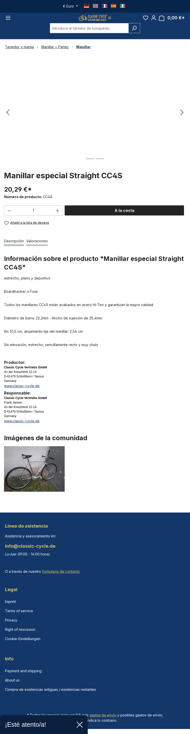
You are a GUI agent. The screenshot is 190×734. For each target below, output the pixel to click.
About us (12, 680)
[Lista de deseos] (146, 20)
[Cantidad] (33, 216)
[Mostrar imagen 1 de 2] (90, 169)
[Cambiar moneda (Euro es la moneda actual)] (70, 6)
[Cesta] (172, 20)
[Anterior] (8, 118)
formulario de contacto (61, 571)
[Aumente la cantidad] (57, 216)
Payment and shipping (23, 671)
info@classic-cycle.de (30, 546)
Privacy (11, 620)
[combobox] (89, 34)
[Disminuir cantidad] (9, 216)
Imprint (10, 601)
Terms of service (19, 611)
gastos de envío (102, 715)
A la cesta (124, 216)
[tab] (14, 247)
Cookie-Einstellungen (22, 639)
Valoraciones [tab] (37, 247)
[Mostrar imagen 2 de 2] (100, 169)
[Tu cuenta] (154, 20)
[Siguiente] (182, 118)
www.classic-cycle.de (22, 391)
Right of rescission (20, 629)
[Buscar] (134, 34)
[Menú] (8, 20)
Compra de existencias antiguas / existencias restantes (50, 689)
